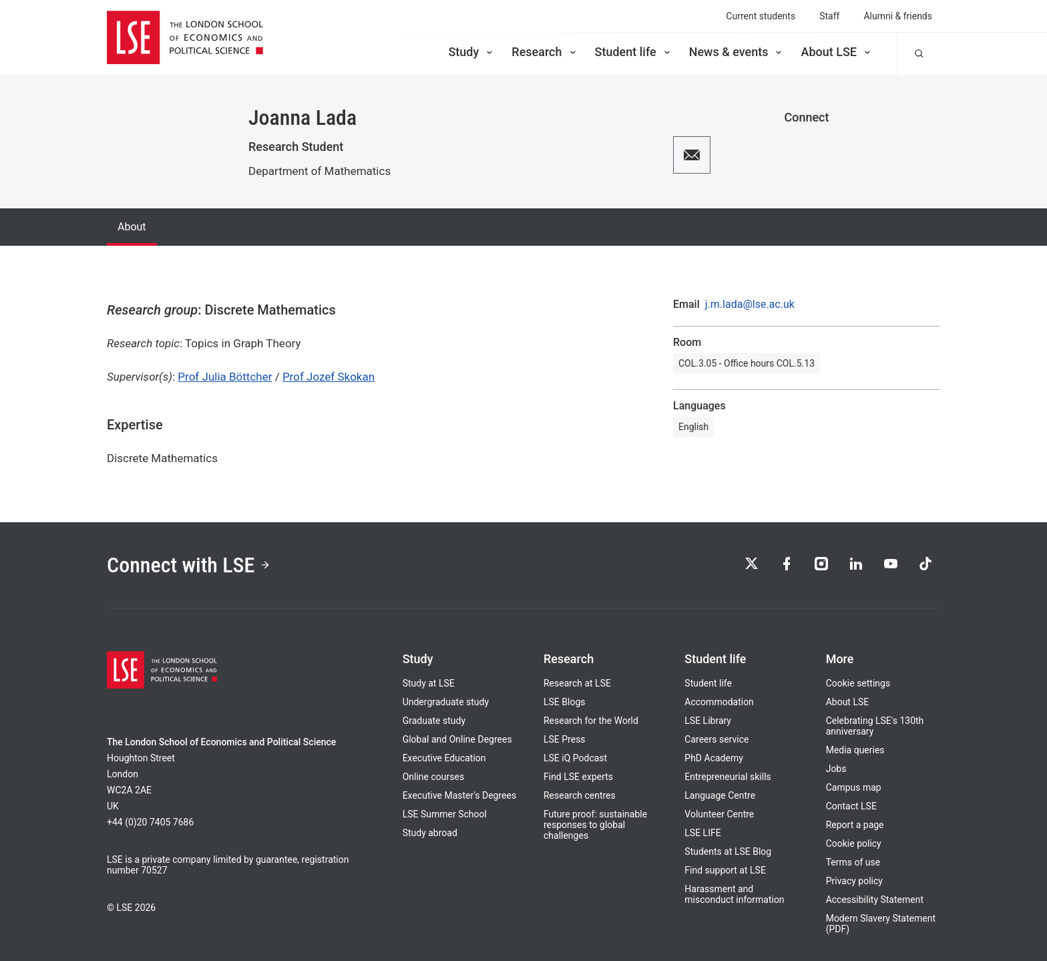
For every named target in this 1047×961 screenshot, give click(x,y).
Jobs (836, 768)
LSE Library (707, 720)
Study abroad (430, 832)
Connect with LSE (188, 565)
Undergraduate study (446, 702)
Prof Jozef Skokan (328, 376)
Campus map (853, 787)
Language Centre (719, 795)
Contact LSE (851, 806)
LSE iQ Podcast (575, 758)
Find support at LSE (725, 870)
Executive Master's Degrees (460, 795)
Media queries (855, 750)
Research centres (580, 795)
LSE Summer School (445, 814)
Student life (633, 52)
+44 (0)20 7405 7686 (150, 822)
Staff (829, 16)
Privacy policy (854, 881)
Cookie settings (858, 683)
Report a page (855, 824)
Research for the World (591, 720)
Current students (760, 16)
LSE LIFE (702, 832)
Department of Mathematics (319, 171)
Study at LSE (429, 683)
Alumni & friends (897, 16)
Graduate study (434, 720)
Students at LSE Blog (727, 851)
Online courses (433, 776)
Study (471, 52)
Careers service (716, 739)
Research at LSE (577, 683)
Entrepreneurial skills (727, 776)
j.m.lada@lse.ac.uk (750, 304)
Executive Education (444, 758)
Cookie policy (853, 843)
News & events (737, 52)
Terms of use (853, 862)
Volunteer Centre (719, 814)
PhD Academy (713, 758)
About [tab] (132, 226)
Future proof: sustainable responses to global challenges (595, 825)
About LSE (837, 52)
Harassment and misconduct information (734, 894)
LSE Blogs (564, 702)
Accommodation (719, 702)
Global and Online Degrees (457, 739)
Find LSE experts (578, 776)
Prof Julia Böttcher (225, 376)
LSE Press (565, 739)
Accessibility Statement (874, 899)
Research (544, 52)
